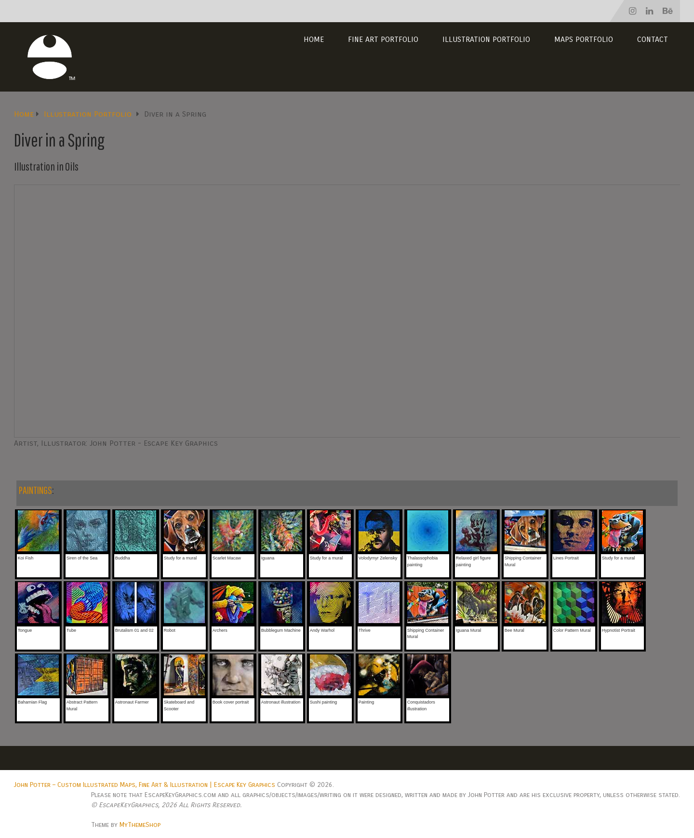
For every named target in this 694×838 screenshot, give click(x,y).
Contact (652, 39)
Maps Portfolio (583, 39)
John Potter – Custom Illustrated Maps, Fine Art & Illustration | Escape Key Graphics (144, 785)
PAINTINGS (35, 490)
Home (314, 39)
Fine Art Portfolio (383, 39)
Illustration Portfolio (486, 39)
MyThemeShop (140, 825)
